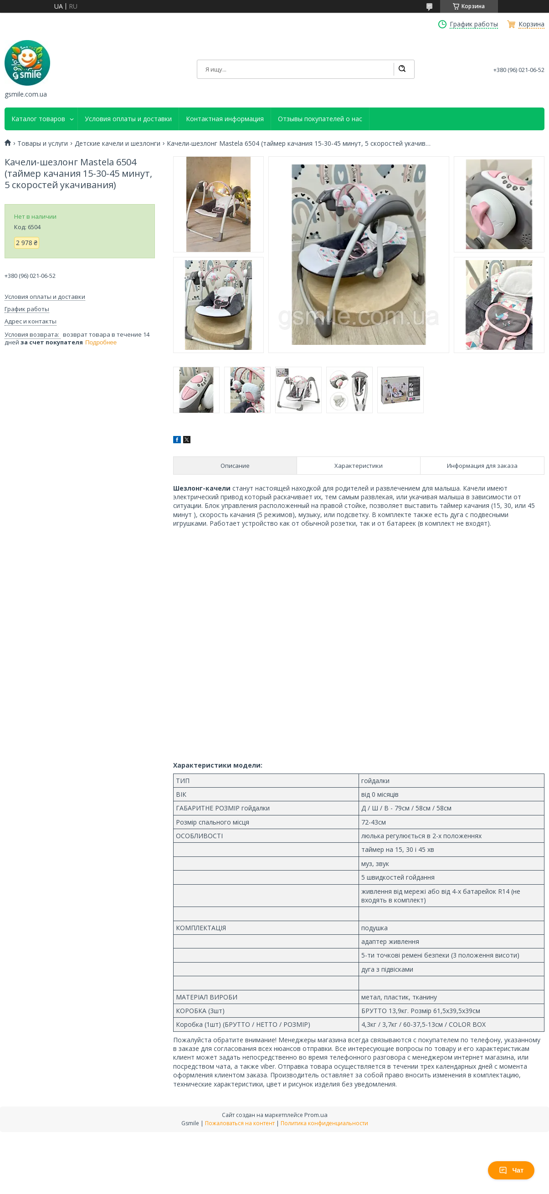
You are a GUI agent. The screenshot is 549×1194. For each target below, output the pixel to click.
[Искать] (402, 69)
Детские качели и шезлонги (117, 143)
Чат (511, 1170)
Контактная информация (225, 119)
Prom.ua (316, 1115)
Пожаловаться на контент (240, 1123)
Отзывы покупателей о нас (320, 119)
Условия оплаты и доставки (128, 119)
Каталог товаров (38, 119)
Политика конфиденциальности (324, 1123)
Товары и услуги (42, 143)
